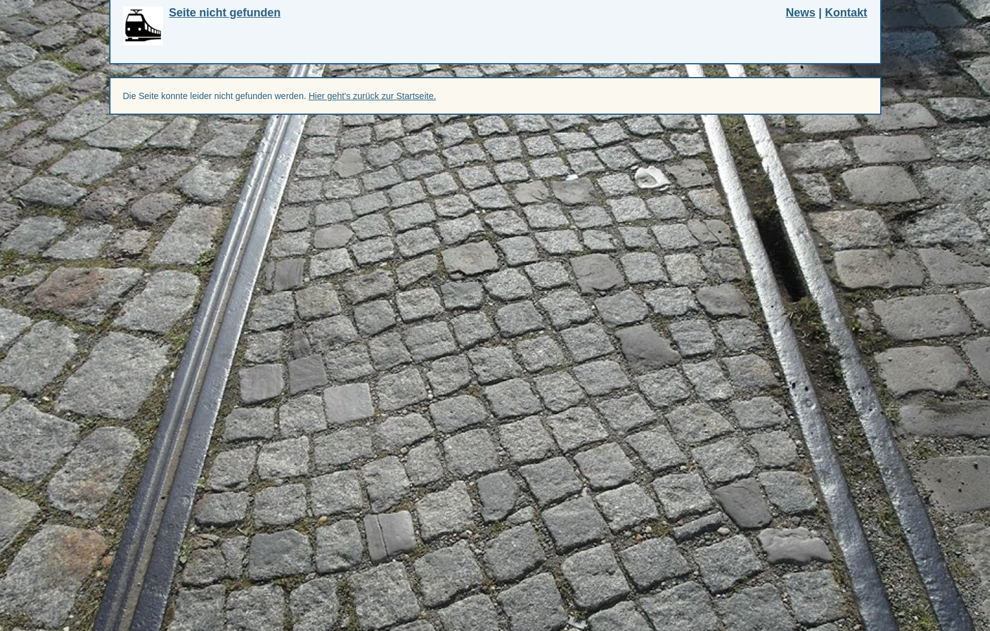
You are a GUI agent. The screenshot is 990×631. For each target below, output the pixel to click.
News (800, 12)
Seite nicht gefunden (225, 12)
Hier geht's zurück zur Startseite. (372, 96)
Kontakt (846, 12)
